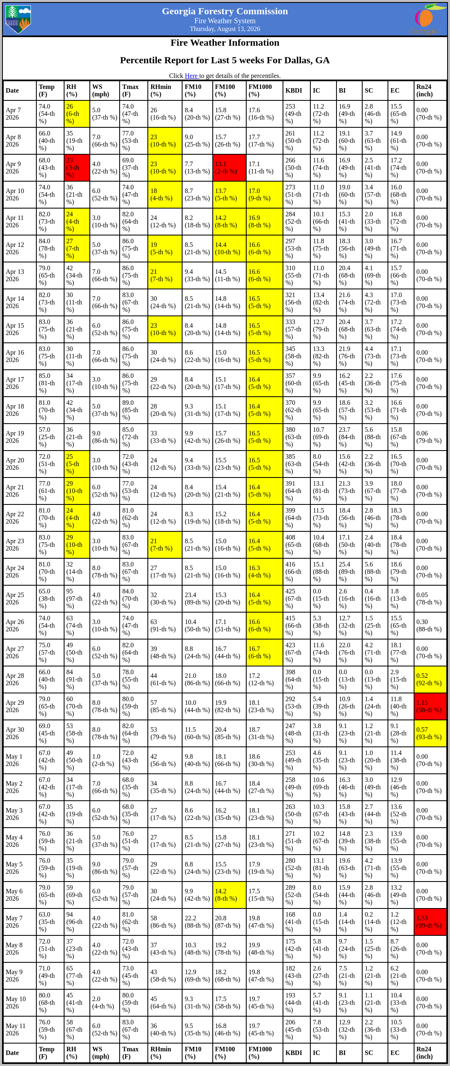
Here (192, 75)
